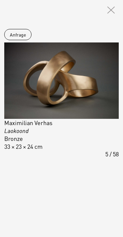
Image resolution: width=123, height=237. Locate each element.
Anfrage (18, 35)
